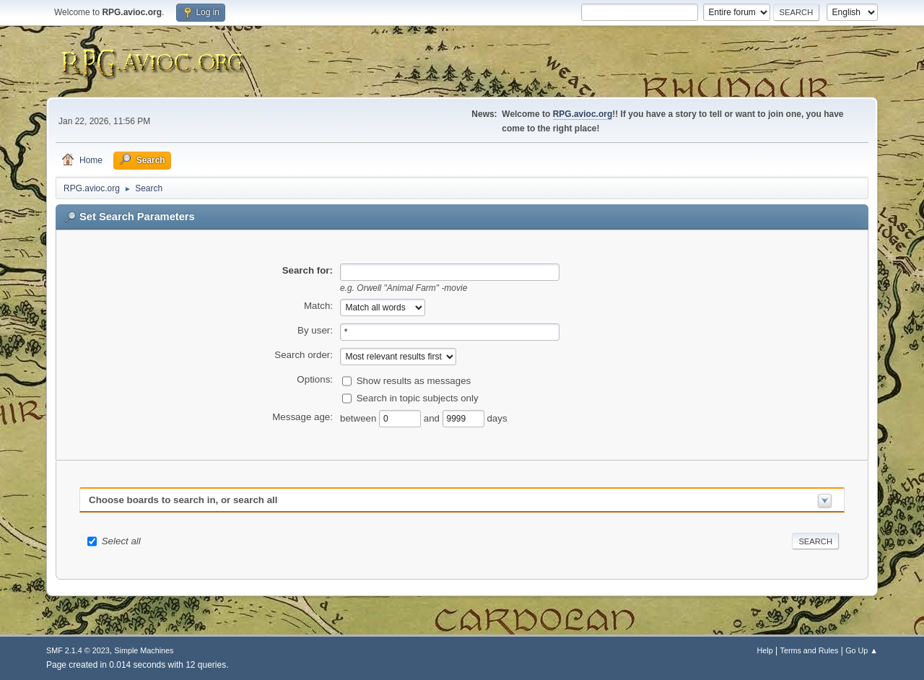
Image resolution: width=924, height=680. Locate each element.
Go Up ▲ (861, 650)
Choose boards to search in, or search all (183, 499)
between (359, 417)
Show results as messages (414, 380)
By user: (315, 330)
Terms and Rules (809, 650)
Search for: (307, 270)
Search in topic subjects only (418, 397)
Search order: (303, 354)
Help (765, 650)
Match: (318, 305)
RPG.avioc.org (583, 114)
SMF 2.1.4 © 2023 (78, 650)
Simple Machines (143, 650)
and (433, 417)
